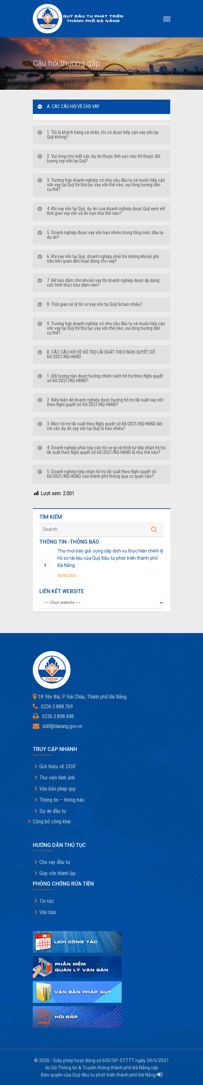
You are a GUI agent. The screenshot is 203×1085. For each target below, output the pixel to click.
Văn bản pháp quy (57, 789)
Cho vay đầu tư (54, 862)
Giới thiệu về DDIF (57, 766)
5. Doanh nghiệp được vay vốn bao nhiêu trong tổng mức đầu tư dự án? (100, 235)
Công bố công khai (52, 821)
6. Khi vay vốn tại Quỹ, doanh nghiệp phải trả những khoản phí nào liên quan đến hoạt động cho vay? (98, 259)
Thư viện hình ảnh (57, 778)
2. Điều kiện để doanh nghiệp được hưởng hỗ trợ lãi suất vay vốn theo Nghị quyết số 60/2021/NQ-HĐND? (100, 402)
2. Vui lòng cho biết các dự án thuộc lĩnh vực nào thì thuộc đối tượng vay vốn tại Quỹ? (98, 158)
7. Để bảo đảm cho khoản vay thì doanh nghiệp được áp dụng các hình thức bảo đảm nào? (98, 283)
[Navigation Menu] (167, 18)
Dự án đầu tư (52, 811)
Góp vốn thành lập (57, 873)
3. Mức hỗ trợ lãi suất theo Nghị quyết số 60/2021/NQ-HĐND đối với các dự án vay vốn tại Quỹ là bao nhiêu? (99, 426)
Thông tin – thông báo (61, 800)
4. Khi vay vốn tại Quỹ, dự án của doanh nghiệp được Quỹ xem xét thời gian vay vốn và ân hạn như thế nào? (101, 211)
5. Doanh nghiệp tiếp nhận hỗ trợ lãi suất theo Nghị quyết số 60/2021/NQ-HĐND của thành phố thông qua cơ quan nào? (96, 474)
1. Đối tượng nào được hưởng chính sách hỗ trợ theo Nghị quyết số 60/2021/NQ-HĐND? (100, 378)
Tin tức (46, 901)
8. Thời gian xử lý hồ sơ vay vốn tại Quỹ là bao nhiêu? (89, 304)
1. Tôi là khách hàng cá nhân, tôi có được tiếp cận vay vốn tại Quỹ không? (97, 135)
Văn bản (47, 912)
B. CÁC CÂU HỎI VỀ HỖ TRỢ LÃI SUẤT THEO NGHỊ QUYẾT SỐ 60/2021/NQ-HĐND (96, 354)
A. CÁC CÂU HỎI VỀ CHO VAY (68, 106)
